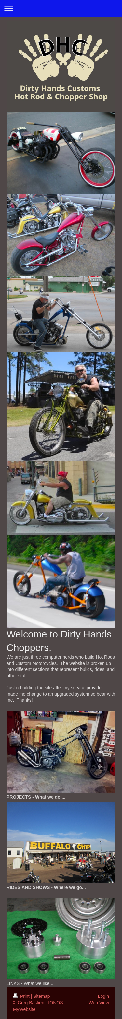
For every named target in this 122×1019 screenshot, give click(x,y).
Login (103, 996)
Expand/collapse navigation (61, 9)
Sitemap (41, 996)
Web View (98, 1002)
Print (22, 996)
